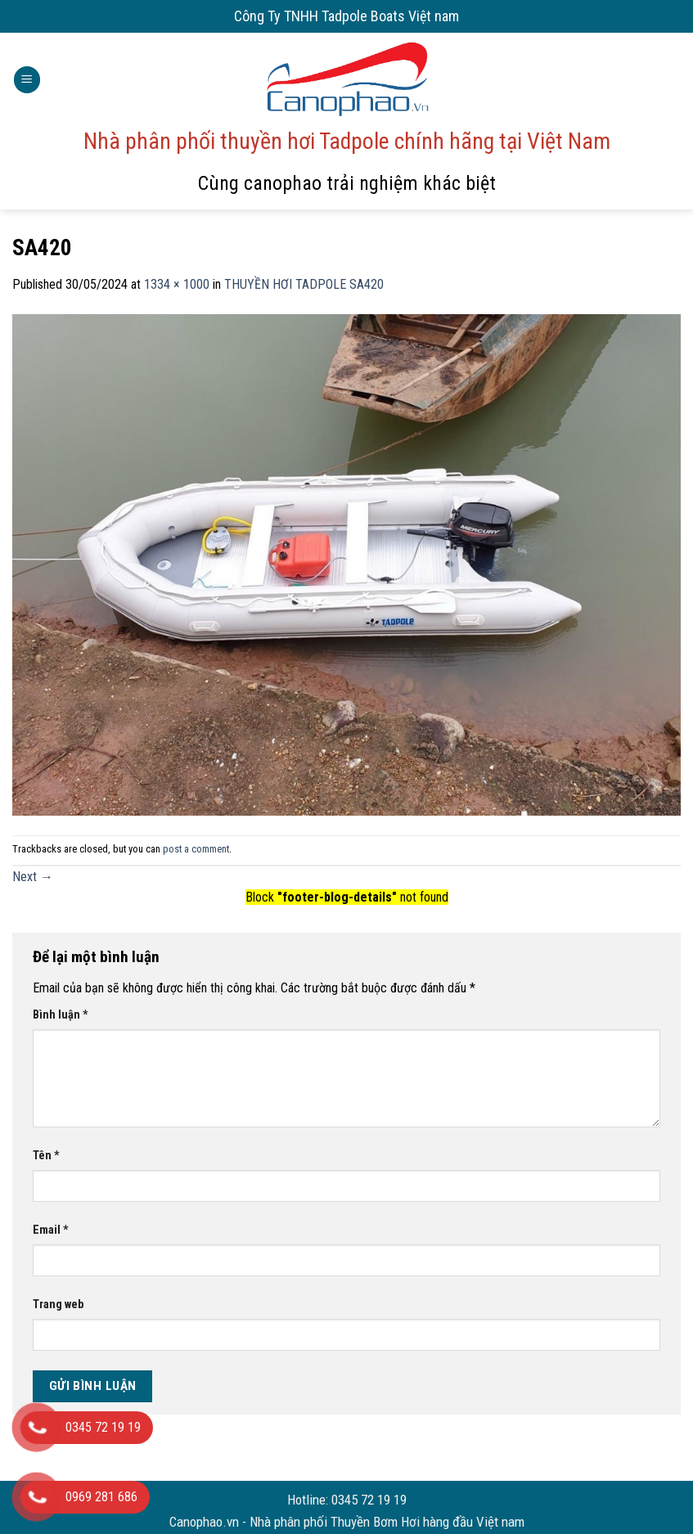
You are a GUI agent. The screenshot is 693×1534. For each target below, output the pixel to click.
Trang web (58, 1304)
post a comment (196, 849)
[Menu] (27, 79)
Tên (46, 1156)
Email (51, 1230)
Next (32, 876)
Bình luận (60, 1015)
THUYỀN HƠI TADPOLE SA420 (304, 284)
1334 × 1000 (176, 284)
